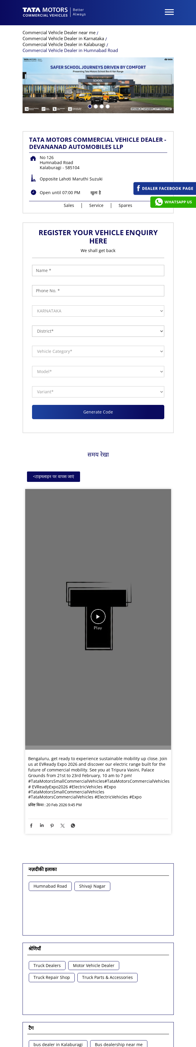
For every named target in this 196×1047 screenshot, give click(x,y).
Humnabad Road (50, 776)
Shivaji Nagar (92, 776)
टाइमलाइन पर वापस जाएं (53, 367)
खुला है (95, 83)
